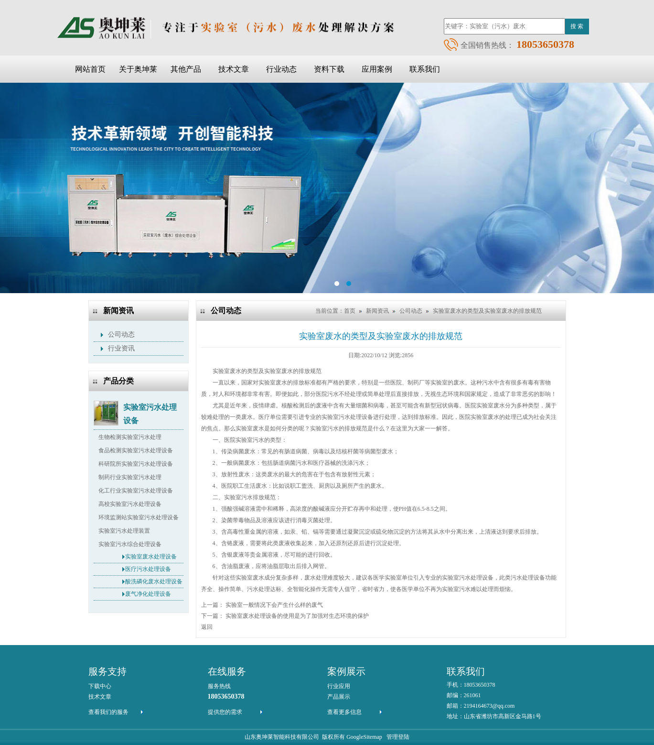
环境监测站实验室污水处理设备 (138, 517)
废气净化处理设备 (148, 594)
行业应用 (338, 686)
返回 (207, 627)
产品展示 (338, 696)
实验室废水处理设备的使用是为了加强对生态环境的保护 (297, 616)
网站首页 (90, 69)
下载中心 (99, 686)
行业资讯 (121, 348)
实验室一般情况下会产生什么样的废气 (274, 605)
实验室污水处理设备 (150, 408)
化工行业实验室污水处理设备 (135, 490)
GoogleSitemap (364, 737)
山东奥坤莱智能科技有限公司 (282, 737)
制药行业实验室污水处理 (129, 477)
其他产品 (186, 69)
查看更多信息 (344, 712)
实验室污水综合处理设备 (129, 544)
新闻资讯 (377, 310)
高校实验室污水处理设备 (129, 504)
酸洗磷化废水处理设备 (153, 581)
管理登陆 (397, 737)
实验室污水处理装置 (124, 530)
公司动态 (121, 334)
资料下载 (329, 69)
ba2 (327, 188)
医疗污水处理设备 (148, 569)
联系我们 (424, 69)
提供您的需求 (225, 712)
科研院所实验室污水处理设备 (135, 463)
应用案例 (377, 69)
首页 (349, 310)
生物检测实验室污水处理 (129, 437)
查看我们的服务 (108, 712)
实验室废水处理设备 (151, 556)
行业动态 (281, 69)
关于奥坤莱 (138, 69)
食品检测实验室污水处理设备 (135, 450)
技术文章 (233, 69)
